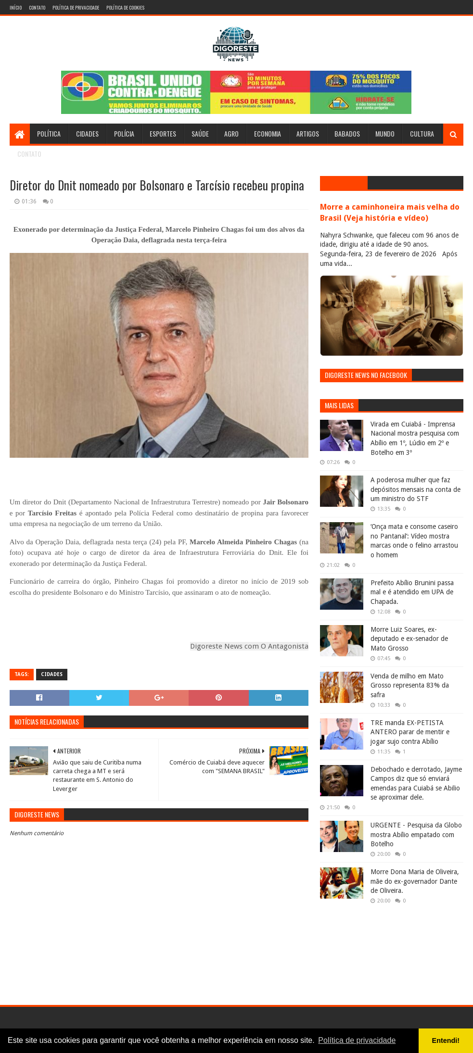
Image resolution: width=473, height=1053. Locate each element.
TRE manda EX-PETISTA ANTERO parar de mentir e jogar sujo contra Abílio (410, 732)
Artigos (307, 133)
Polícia (124, 133)
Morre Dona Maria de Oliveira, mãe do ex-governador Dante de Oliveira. (415, 881)
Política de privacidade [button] (357, 1040)
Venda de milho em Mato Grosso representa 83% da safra (410, 685)
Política (49, 133)
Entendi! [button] (446, 1040)
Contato (37, 7)
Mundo (385, 133)
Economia (267, 133)
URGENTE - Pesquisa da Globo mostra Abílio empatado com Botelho (416, 834)
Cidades (87, 133)
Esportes (163, 133)
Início (16, 7)
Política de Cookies (125, 7)
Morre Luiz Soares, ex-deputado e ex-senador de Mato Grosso (409, 639)
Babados (347, 133)
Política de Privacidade (75, 7)
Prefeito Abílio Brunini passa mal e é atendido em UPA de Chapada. (412, 592)
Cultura (422, 133)
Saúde (200, 133)
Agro (231, 133)
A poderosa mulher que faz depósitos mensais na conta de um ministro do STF (415, 489)
